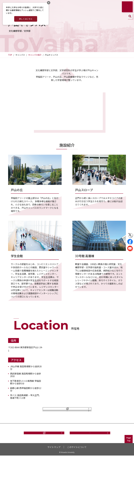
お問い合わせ (90, 457)
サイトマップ (53, 474)
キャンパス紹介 (34, 54)
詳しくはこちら (25, 18)
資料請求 (43, 457)
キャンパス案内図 (65, 411)
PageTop (128, 466)
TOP (10, 54)
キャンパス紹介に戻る (67, 428)
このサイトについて (77, 474)
